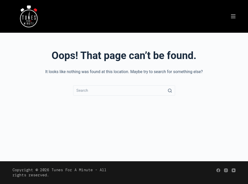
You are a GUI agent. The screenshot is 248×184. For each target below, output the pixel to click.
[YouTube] (234, 170)
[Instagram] (226, 170)
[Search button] (170, 90)
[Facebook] (218, 170)
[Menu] (233, 16)
